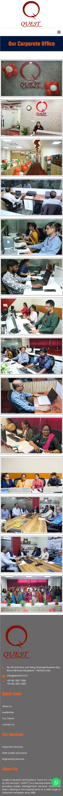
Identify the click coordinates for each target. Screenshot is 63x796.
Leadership (8, 712)
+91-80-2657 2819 (16, 683)
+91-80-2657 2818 (16, 680)
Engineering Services (13, 759)
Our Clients (8, 718)
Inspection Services (12, 746)
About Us (7, 706)
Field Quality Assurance (14, 752)
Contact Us (8, 724)
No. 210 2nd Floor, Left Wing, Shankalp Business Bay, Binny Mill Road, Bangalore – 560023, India (33, 669)
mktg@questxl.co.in (17, 675)
